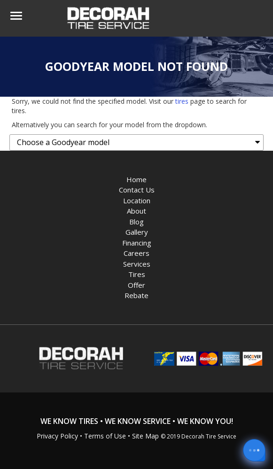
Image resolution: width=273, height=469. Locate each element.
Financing (136, 242)
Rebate (136, 295)
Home (136, 179)
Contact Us (137, 189)
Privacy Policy (57, 435)
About (136, 210)
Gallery (136, 232)
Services (136, 264)
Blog (136, 221)
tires (181, 101)
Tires (136, 274)
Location (136, 200)
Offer (136, 285)
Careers (136, 253)
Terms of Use (105, 435)
